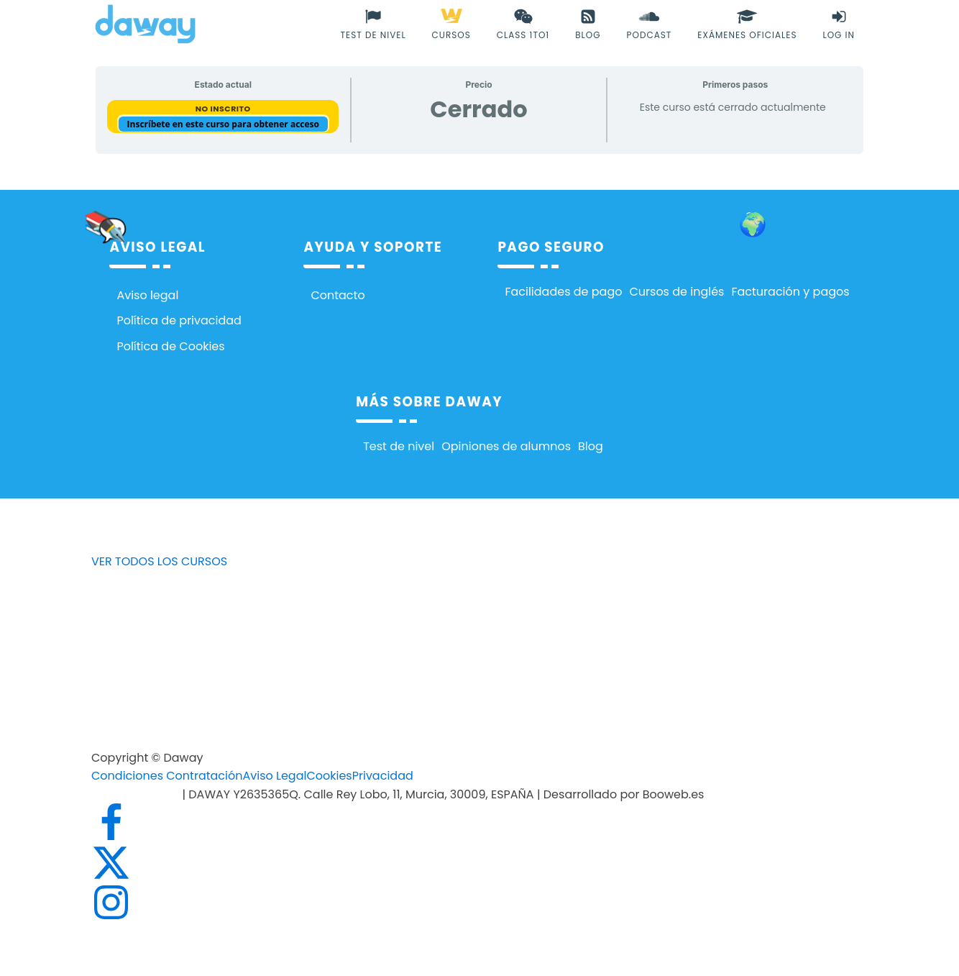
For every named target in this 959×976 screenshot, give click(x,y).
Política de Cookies (170, 346)
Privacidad (382, 775)
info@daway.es (136, 794)
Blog (590, 446)
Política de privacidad (179, 320)
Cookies (329, 775)
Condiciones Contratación (166, 775)
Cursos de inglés (676, 291)
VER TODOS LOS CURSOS (159, 561)
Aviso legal (147, 295)
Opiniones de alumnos (506, 446)
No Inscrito (223, 108)
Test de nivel (398, 446)
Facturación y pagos (790, 291)
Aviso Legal (274, 775)
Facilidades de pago (563, 291)
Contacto (337, 295)
